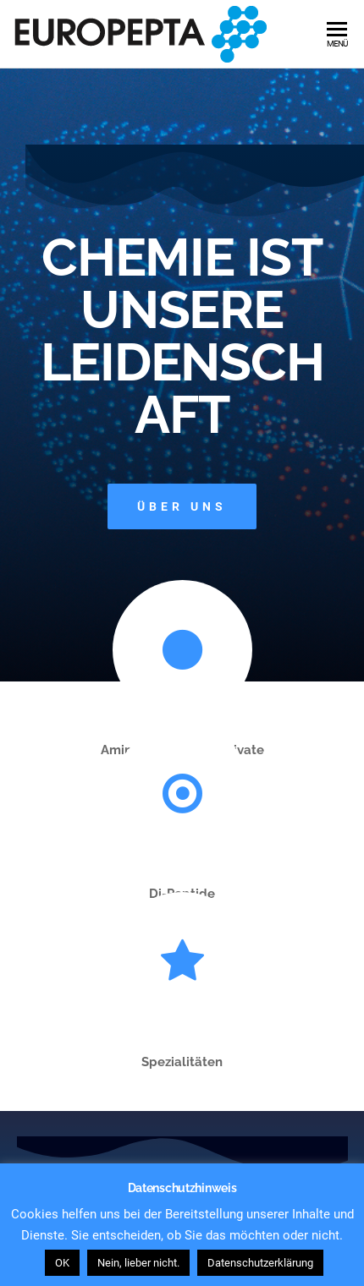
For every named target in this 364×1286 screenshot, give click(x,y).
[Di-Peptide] (182, 793)
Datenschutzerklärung (260, 1262)
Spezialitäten (182, 1062)
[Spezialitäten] (182, 962)
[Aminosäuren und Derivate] (182, 650)
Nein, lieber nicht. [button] (138, 1262)
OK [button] (62, 1262)
